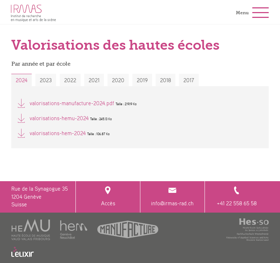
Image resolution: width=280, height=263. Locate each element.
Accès (108, 196)
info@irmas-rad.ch (172, 196)
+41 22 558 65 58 (237, 196)
